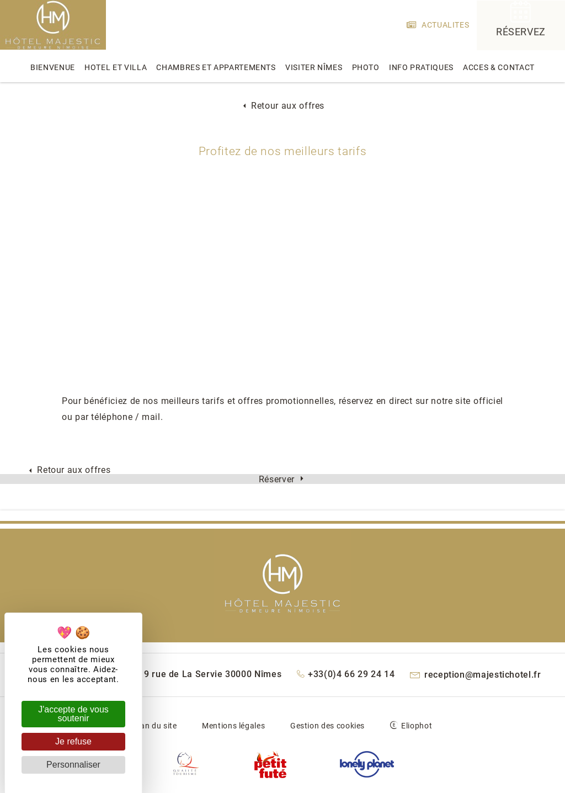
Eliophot (416, 726)
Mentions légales (233, 726)
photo (366, 67)
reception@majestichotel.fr (475, 675)
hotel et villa (115, 67)
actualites (438, 24)
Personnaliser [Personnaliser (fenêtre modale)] (73, 764)
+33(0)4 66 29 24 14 (346, 674)
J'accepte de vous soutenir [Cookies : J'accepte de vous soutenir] (73, 714)
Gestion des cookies (327, 726)
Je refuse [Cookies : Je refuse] (73, 741)
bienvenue (52, 67)
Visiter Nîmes (313, 67)
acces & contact (499, 67)
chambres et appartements (215, 67)
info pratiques (421, 67)
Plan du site (155, 726)
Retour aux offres (282, 105)
